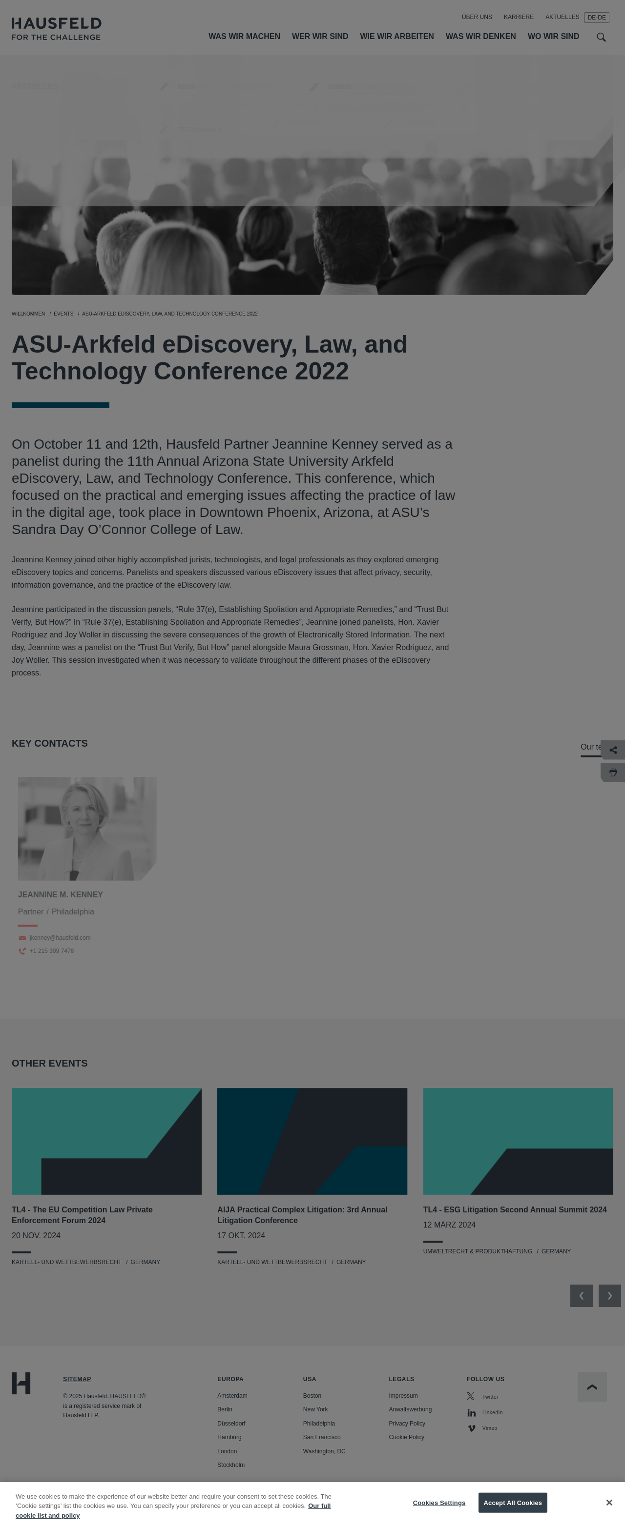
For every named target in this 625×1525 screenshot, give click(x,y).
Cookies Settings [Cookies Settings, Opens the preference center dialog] (439, 1512)
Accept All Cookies (513, 1512)
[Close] (609, 1512)
